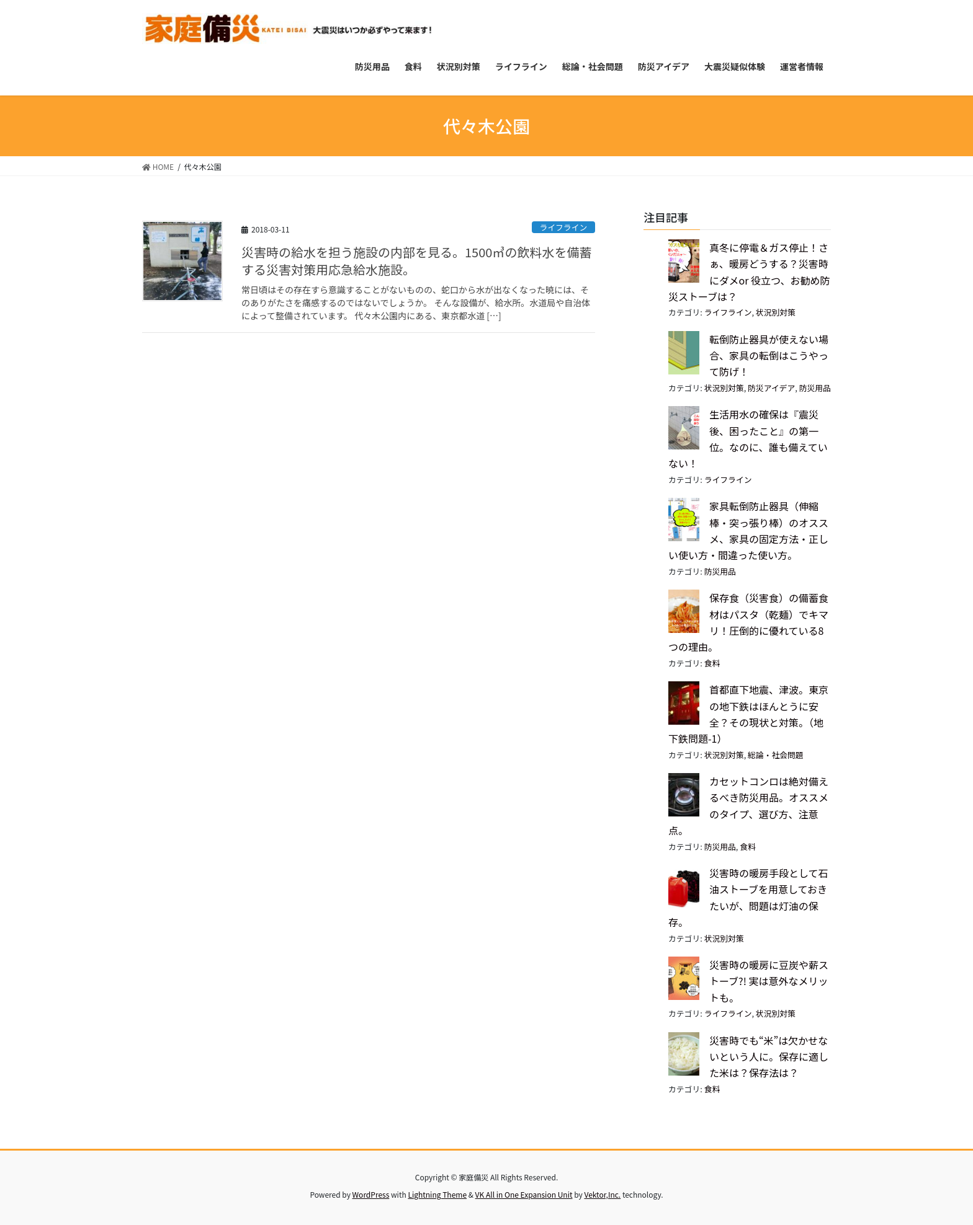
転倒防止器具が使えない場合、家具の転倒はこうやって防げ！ (768, 355)
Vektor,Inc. (602, 1194)
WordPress (371, 1194)
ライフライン (563, 227)
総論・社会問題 (776, 755)
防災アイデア (771, 388)
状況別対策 (776, 312)
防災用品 (815, 388)
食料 (712, 663)
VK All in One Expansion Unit (524, 1194)
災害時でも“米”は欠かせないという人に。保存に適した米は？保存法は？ (768, 1057)
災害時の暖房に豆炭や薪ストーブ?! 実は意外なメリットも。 (768, 981)
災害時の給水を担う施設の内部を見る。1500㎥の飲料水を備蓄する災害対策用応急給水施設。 (416, 260)
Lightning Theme (437, 1194)
